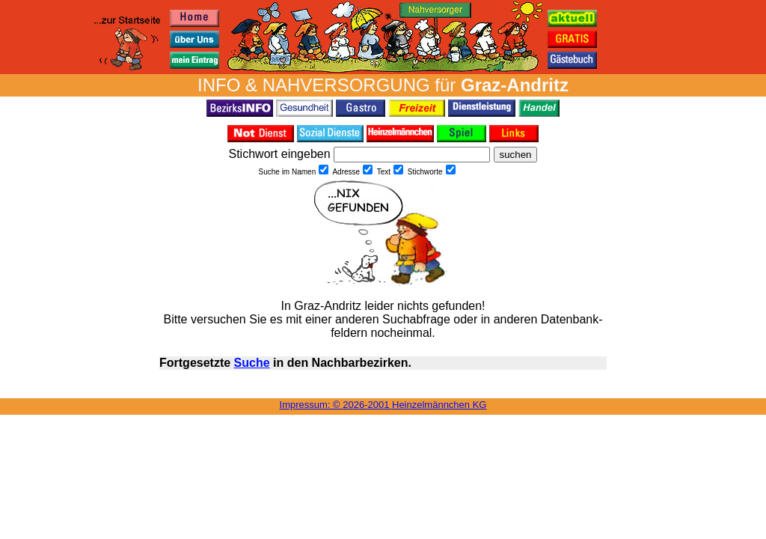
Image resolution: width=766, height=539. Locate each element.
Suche (252, 362)
